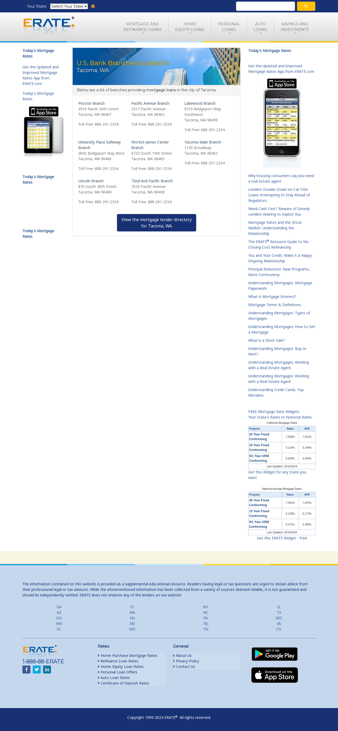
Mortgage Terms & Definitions (274, 304)
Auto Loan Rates (114, 677)
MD (279, 617)
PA (205, 617)
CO (278, 629)
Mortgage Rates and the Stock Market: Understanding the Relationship (275, 228)
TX (279, 612)
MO (132, 629)
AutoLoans (260, 27)
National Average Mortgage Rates (282, 488)
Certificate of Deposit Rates (123, 683)
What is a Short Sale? (266, 340)
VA (279, 623)
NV (132, 617)
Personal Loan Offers (117, 672)
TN (205, 629)
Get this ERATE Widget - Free (282, 537)
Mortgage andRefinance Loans (142, 27)
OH (59, 617)
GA (59, 606)
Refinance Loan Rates (118, 660)
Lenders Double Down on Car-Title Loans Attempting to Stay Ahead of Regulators (279, 195)
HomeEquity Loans (189, 27)
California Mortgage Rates (281, 422)
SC (59, 629)
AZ (59, 612)
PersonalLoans (229, 27)
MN (59, 623)
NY (205, 606)
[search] (265, 6)
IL (279, 606)
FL (132, 606)
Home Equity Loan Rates (121, 666)
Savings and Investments (295, 27)
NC (205, 612)
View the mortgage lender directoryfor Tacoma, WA (156, 223)
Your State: (37, 6)
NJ (206, 623)
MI (132, 623)
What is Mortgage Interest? (272, 296)
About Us (182, 655)
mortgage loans (161, 90)
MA (132, 612)
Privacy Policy (186, 660)
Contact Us (184, 666)
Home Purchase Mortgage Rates (127, 655)
